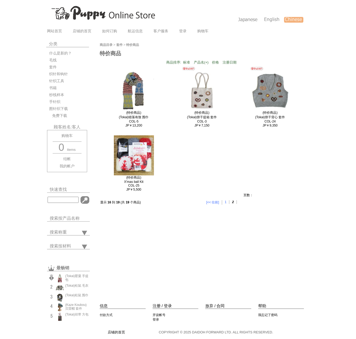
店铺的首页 (82, 31)
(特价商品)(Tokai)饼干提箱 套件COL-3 (202, 117)
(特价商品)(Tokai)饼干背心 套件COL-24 (270, 117)
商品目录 (106, 45)
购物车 (202, 31)
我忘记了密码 (267, 315)
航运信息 (135, 31)
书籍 (53, 88)
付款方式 (106, 315)
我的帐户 (67, 166)
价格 (215, 62)
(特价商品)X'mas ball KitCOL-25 (133, 181)
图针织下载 (58, 109)
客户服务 (160, 31)
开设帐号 (159, 315)
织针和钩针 (58, 74)
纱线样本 (56, 95)
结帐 (67, 159)
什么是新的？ (60, 53)
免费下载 (58, 116)
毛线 (53, 60)
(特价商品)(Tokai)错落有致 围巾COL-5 (134, 117)
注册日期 (230, 62)
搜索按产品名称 (65, 218)
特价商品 (132, 45)
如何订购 (109, 31)
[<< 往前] (212, 202)
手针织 (54, 102)
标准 (186, 62)
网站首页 (54, 31)
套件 (53, 67)
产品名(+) (201, 62)
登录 (183, 31)
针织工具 (56, 81)
